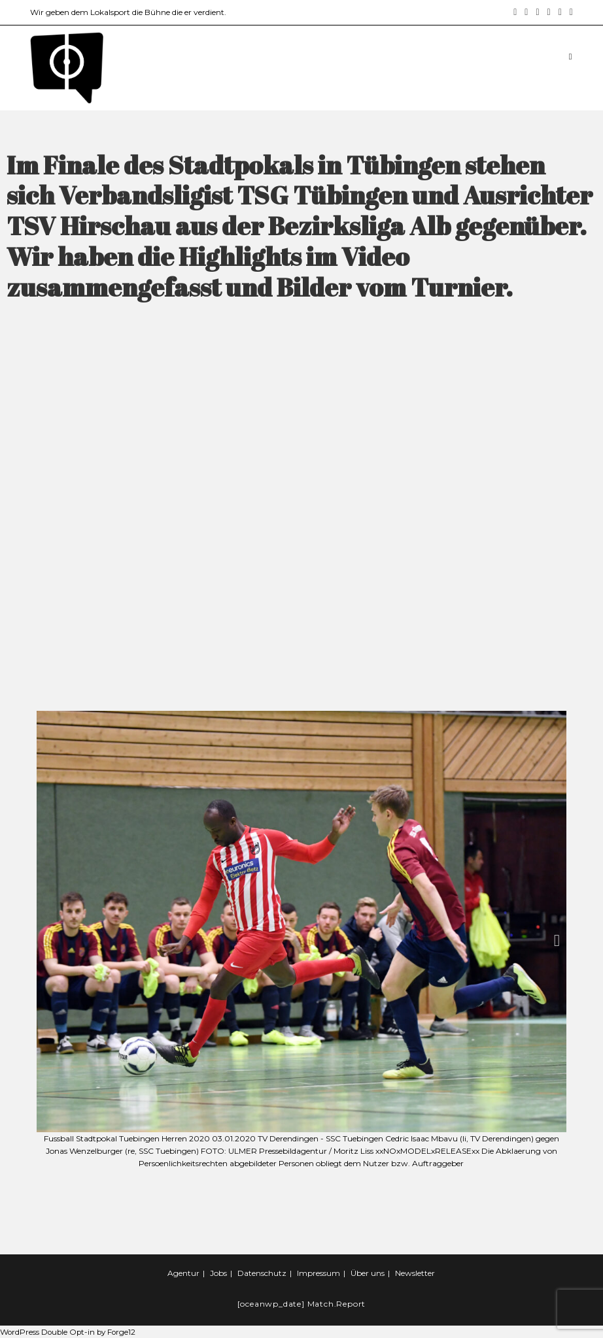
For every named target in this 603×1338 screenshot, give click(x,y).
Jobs (218, 1273)
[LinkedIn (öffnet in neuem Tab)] (537, 12)
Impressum (318, 1273)
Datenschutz (261, 1273)
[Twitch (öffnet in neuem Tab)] (569, 12)
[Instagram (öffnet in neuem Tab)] (526, 12)
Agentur (183, 1273)
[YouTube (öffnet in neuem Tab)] (549, 12)
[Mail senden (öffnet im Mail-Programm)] (560, 12)
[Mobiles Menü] (571, 56)
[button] (46, 940)
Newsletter (415, 1273)
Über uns (368, 1273)
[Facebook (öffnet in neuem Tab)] (515, 12)
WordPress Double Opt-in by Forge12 (70, 1332)
